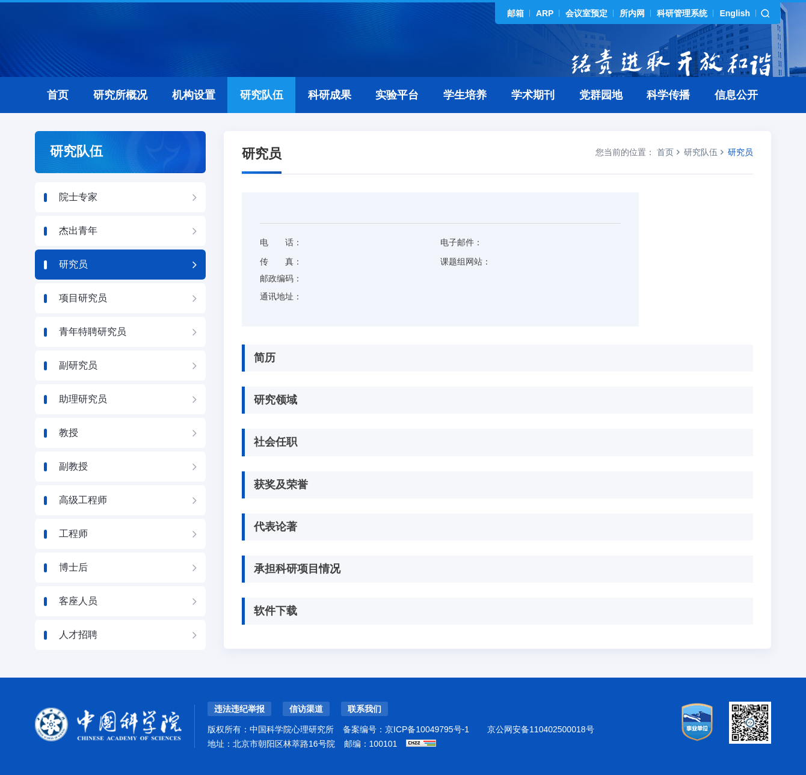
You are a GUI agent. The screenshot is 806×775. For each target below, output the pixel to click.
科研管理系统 (682, 13)
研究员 (73, 264)
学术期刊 (533, 95)
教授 (68, 432)
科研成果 (329, 95)
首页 (58, 95)
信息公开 (736, 95)
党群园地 (601, 95)
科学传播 (668, 95)
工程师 (73, 533)
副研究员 (78, 365)
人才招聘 (78, 634)
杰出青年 (78, 230)
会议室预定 (586, 13)
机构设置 (193, 95)
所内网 (632, 13)
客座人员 (78, 601)
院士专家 (78, 197)
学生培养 (465, 95)
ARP (545, 13)
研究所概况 (120, 95)
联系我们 (364, 709)
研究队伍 (261, 95)
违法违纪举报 (239, 709)
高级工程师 (83, 500)
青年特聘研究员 (92, 331)
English (734, 13)
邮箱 (515, 13)
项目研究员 (83, 298)
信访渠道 (306, 709)
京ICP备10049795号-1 (427, 729)
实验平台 (397, 95)
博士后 (73, 567)
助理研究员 (83, 399)
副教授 (73, 466)
